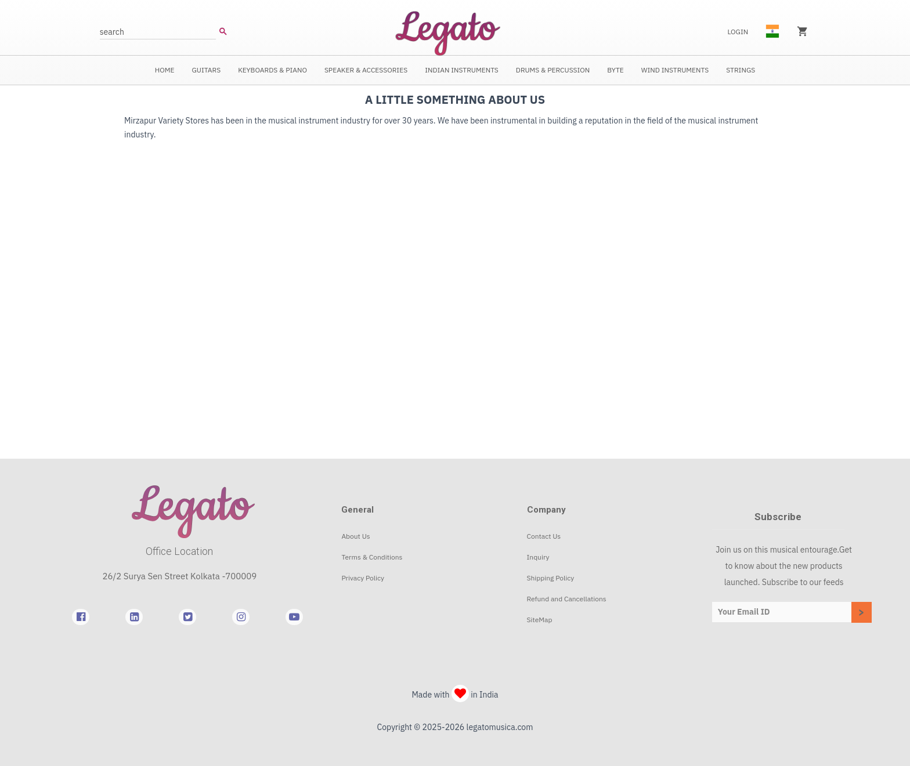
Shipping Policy (551, 577)
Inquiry (538, 557)
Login (737, 31)
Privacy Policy (362, 577)
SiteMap (539, 619)
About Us (355, 536)
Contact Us (544, 536)
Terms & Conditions (371, 557)
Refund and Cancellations (566, 598)
